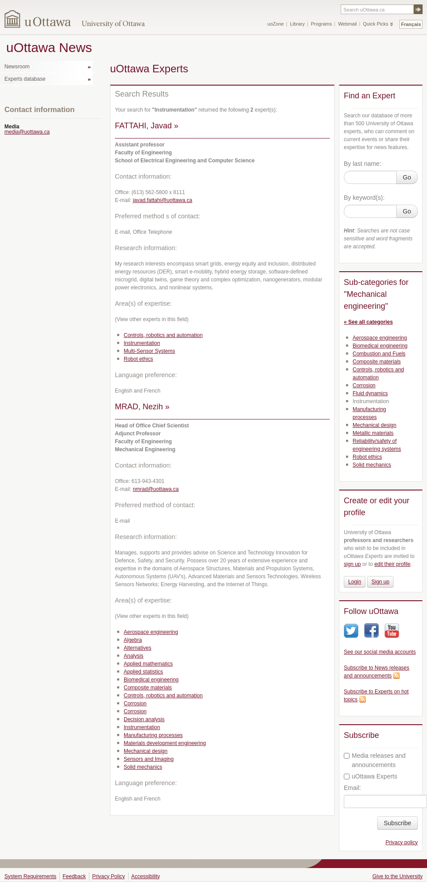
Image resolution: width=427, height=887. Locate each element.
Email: (352, 787)
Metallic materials (373, 433)
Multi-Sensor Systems (149, 351)
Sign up (381, 582)
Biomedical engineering (151, 680)
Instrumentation (142, 343)
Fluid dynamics (370, 393)
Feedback (74, 876)
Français (411, 24)
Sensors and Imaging (148, 759)
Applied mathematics (148, 664)
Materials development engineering (165, 743)
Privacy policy (402, 842)
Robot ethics (138, 359)
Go (407, 177)
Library (297, 23)
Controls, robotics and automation (163, 335)
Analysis (134, 656)
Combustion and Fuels (379, 354)
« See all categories (368, 322)
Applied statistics (143, 672)
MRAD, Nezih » (142, 406)
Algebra (133, 640)
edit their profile (392, 564)
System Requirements (30, 876)
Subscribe (397, 823)
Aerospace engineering (151, 632)
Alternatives (137, 648)
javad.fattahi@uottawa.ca (162, 200)
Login (354, 582)
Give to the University (397, 876)
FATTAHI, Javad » (146, 125)
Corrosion (135, 703)
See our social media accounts (380, 652)
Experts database (24, 79)
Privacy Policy (108, 876)
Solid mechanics (143, 767)
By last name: (362, 163)
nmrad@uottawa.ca (156, 489)
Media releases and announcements (374, 760)
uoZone (275, 23)
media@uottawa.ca (27, 132)
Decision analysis (144, 719)
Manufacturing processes (153, 735)
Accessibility (145, 876)
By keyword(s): (364, 197)
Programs (321, 23)
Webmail (347, 23)
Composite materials (148, 688)
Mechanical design (145, 751)
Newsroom (16, 67)
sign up (352, 564)
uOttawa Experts (371, 776)
